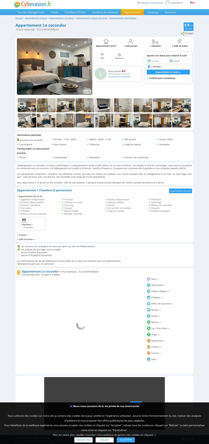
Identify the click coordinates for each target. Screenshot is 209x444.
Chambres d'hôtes (75, 12)
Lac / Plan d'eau (158, 328)
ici (155, 435)
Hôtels (54, 12)
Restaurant (156, 340)
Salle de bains (26, 239)
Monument (156, 285)
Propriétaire (174, 2)
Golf (152, 359)
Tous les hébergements (31, 12)
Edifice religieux (158, 291)
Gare (153, 278)
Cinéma (154, 346)
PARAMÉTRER (83, 439)
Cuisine (23, 234)
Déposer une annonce (150, 2)
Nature (154, 322)
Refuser (104, 439)
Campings (153, 12)
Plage (153, 334)
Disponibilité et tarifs (180, 190)
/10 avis (189, 26)
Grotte (154, 316)
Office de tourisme (160, 303)
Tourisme (170, 12)
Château (155, 297)
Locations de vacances (105, 12)
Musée (154, 309)
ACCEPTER (125, 439)
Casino (154, 353)
